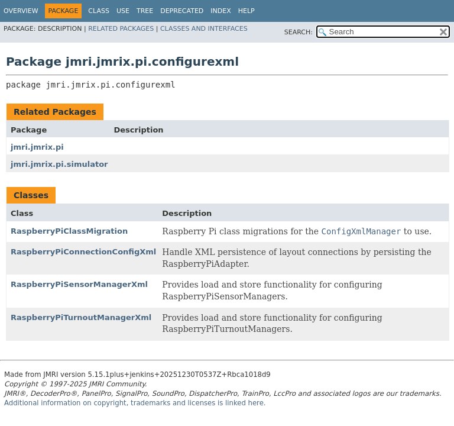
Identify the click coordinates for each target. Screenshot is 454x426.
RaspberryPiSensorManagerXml (79, 284)
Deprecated (181, 11)
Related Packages (121, 29)
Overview (21, 11)
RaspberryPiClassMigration (69, 231)
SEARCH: (298, 32)
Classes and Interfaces (204, 29)
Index (220, 11)
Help (246, 11)
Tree (145, 11)
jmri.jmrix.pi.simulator (59, 164)
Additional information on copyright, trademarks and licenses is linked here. (135, 403)
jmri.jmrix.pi (37, 147)
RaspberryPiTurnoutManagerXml (81, 317)
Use (122, 11)
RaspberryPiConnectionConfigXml (83, 251)
